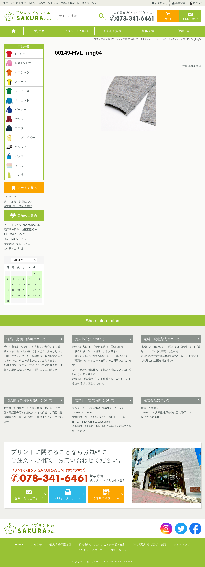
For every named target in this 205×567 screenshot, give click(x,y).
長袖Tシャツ (18, 63)
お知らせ (36, 544)
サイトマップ (182, 544)
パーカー (15, 109)
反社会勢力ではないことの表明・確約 (102, 544)
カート (168, 18)
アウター (15, 128)
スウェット (17, 100)
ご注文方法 (10, 196)
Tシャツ (15, 54)
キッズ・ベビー (20, 137)
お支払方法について (90, 339)
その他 (14, 175)
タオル (14, 165)
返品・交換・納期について (26, 339)
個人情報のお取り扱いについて (29, 400)
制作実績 (148, 31)
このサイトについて (90, 550)
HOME (13, 31)
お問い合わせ (190, 18)
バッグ (14, 156)
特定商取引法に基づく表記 (149, 544)
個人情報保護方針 (60, 544)
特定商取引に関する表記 (18, 206)
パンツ (14, 119)
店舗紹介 (183, 31)
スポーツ (15, 81)
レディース (17, 91)
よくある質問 (112, 31)
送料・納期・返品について (19, 201)
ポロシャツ (17, 72)
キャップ (15, 147)
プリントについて (76, 31)
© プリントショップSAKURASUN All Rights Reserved (102, 561)
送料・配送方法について (162, 339)
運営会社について (157, 400)
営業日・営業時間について (95, 400)
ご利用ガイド (41, 31)
